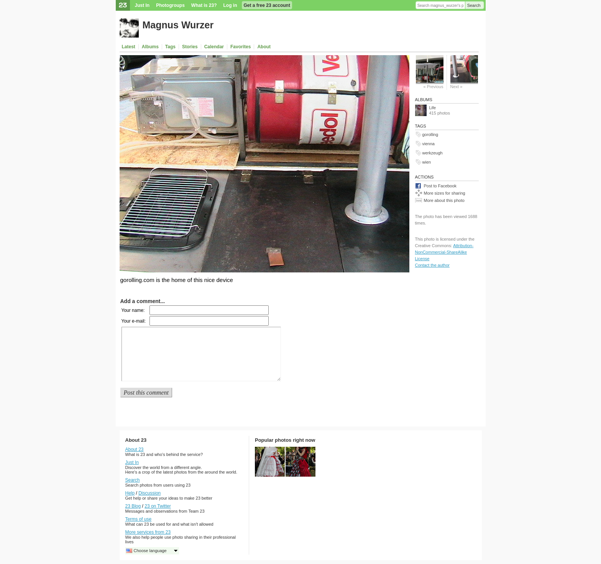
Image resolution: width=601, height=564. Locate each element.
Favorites (240, 46)
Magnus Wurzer (178, 25)
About (264, 46)
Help (130, 493)
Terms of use (138, 519)
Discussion (149, 493)
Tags (170, 46)
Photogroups (170, 5)
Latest (128, 46)
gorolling (430, 134)
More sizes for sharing (444, 193)
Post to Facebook (440, 186)
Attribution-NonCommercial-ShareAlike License (444, 252)
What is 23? (204, 5)
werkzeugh (432, 153)
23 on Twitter (158, 506)
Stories (190, 46)
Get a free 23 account (267, 5)
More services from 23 (148, 532)
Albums (150, 46)
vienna (428, 143)
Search (474, 5)
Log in (230, 5)
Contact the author (432, 265)
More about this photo (444, 200)
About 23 (134, 449)
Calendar (214, 46)
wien (426, 162)
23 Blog (133, 506)
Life (432, 107)
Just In (142, 5)
